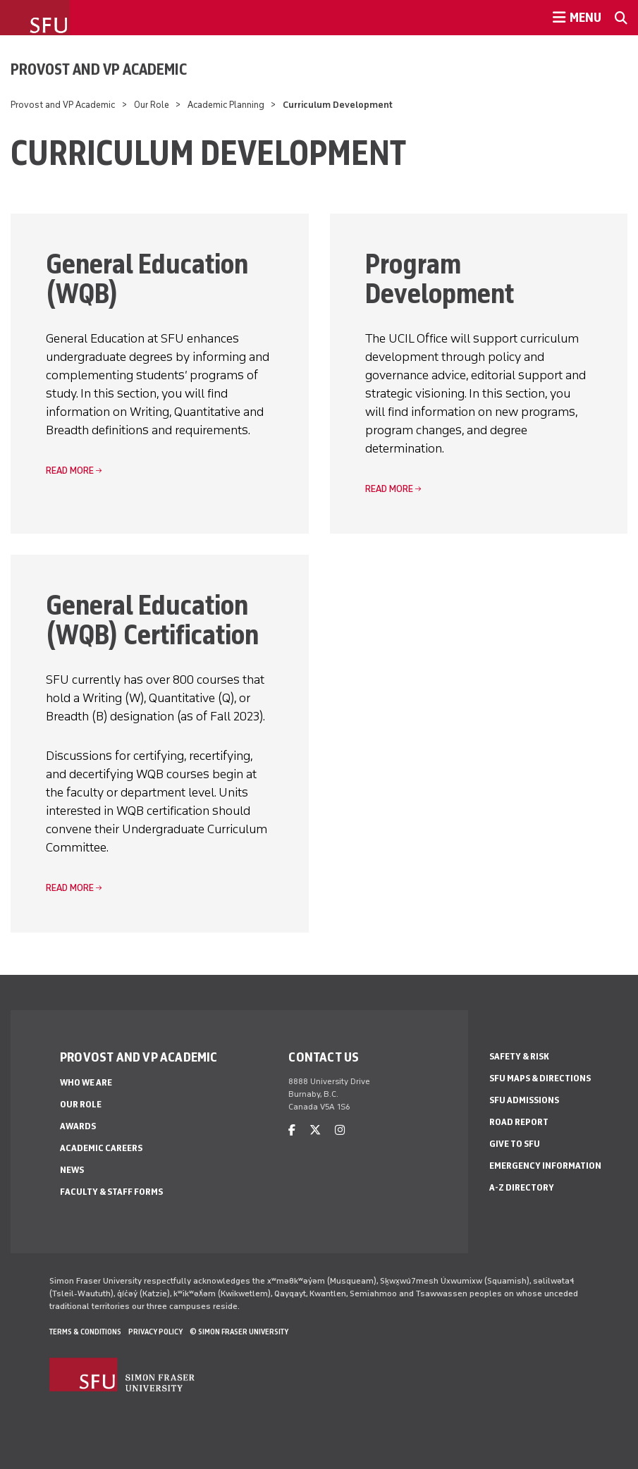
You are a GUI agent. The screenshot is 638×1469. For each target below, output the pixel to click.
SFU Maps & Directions (540, 1078)
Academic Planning (226, 104)
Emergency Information (545, 1166)
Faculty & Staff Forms (111, 1192)
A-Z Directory (521, 1187)
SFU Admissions (524, 1100)
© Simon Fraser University (239, 1331)
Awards (78, 1126)
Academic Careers (101, 1148)
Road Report (518, 1122)
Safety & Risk (519, 1056)
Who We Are (86, 1082)
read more (70, 470)
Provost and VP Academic (99, 69)
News (72, 1170)
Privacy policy (155, 1331)
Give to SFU (514, 1144)
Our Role (151, 104)
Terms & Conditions (85, 1331)
